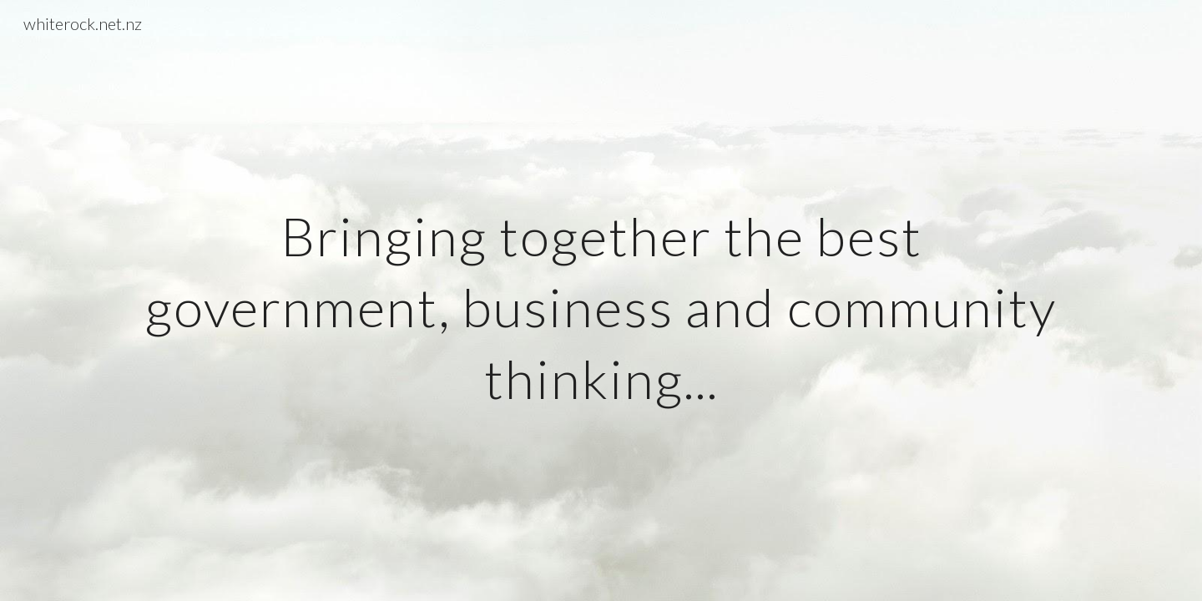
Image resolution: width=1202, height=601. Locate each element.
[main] (601, 300)
